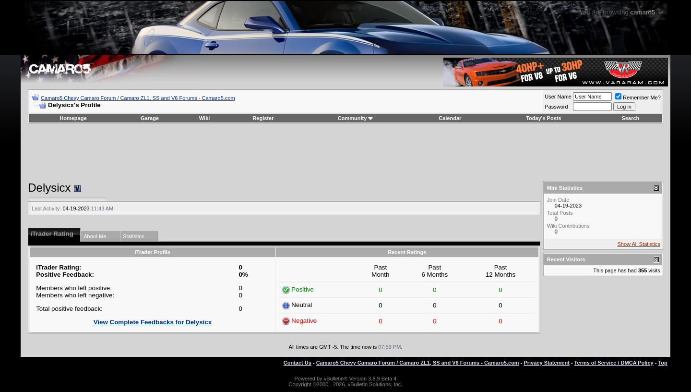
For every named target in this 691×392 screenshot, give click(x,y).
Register (263, 118)
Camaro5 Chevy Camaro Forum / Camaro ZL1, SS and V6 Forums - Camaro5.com (138, 98)
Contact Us (297, 363)
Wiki (204, 118)
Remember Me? (638, 97)
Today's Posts (543, 118)
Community (356, 118)
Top (662, 363)
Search (631, 118)
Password (556, 107)
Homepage (73, 118)
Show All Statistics (639, 244)
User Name (558, 96)
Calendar (450, 118)
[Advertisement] (345, 152)
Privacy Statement (546, 363)
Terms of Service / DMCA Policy (614, 363)
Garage (150, 118)
